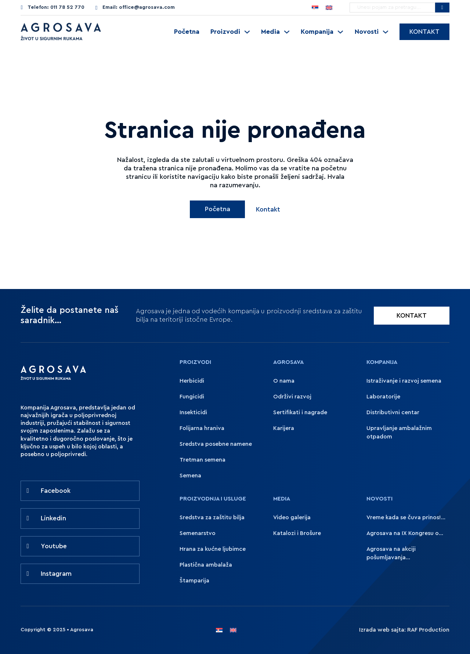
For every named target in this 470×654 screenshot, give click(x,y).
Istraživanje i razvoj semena (403, 381)
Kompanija (317, 32)
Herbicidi (192, 381)
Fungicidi (192, 397)
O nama (283, 381)
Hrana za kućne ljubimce (213, 549)
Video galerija (292, 517)
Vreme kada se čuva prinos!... (405, 517)
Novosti (367, 32)
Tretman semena (202, 460)
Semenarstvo (198, 533)
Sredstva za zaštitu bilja (212, 517)
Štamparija (194, 580)
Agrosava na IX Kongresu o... (404, 533)
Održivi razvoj (292, 397)
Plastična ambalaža (206, 565)
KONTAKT (412, 315)
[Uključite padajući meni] (247, 32)
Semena (190, 475)
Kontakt (424, 32)
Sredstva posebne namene (216, 444)
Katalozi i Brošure (297, 533)
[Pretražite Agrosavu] (442, 7)
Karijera (283, 428)
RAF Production (428, 630)
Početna (186, 32)
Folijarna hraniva (202, 428)
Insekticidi (193, 412)
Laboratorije (383, 397)
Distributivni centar (392, 412)
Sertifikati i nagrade (300, 412)
